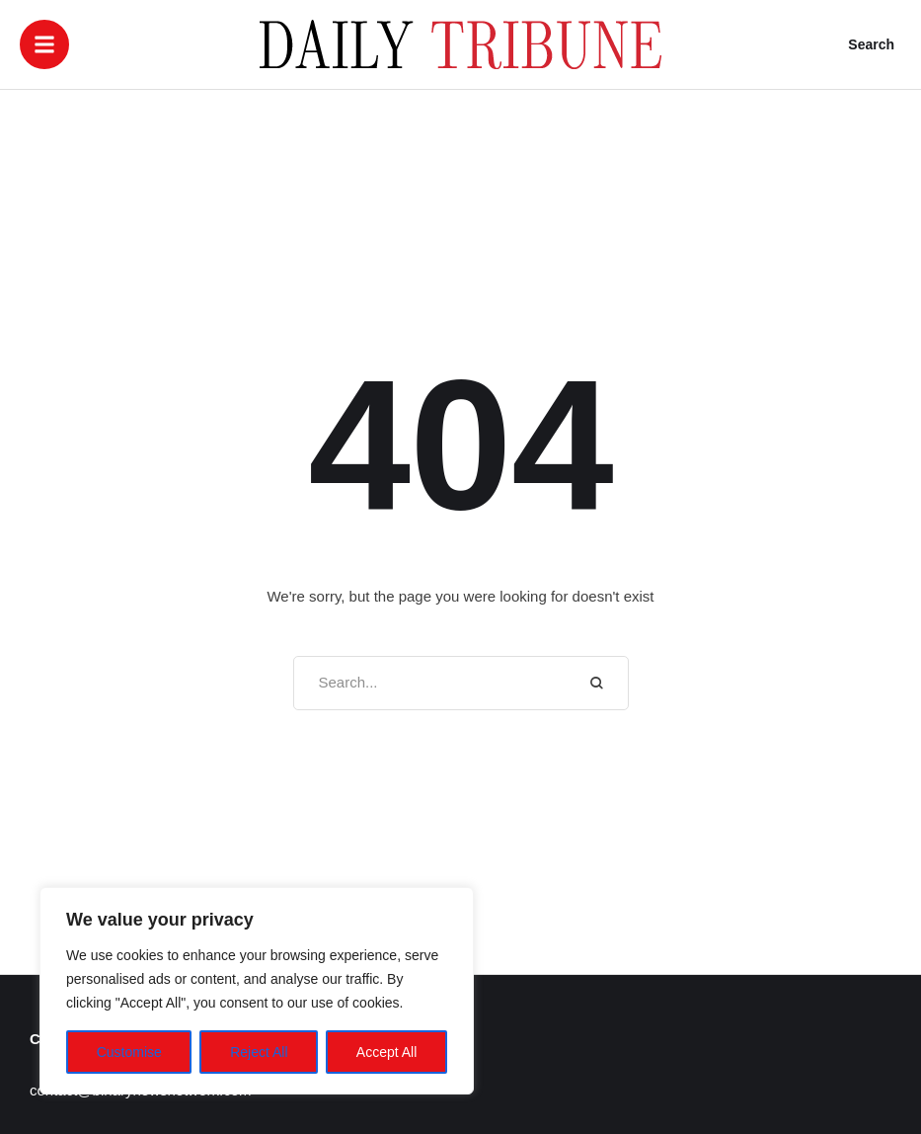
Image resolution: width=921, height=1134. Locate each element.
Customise (129, 1052)
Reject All (258, 1052)
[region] (256, 990)
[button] (44, 44)
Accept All (386, 1052)
